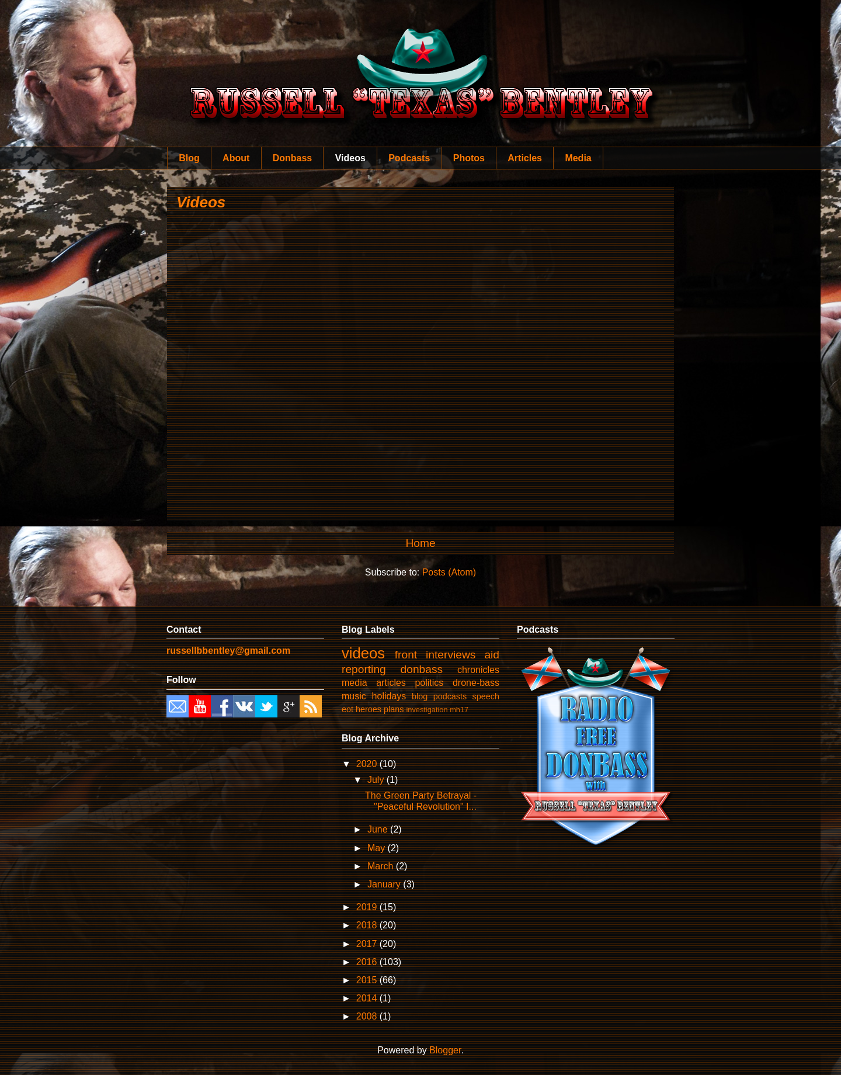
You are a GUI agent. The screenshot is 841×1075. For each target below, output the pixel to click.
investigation (426, 709)
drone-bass (476, 683)
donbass (422, 669)
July (377, 780)
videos (363, 653)
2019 (368, 907)
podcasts (450, 696)
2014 (368, 998)
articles (391, 683)
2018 (368, 925)
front (406, 655)
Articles (525, 158)
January (385, 884)
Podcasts (409, 158)
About (236, 158)
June (378, 829)
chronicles (478, 670)
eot (347, 709)
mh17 (459, 709)
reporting (364, 669)
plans (394, 709)
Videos (350, 158)
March (381, 866)
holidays (389, 696)
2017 (368, 944)
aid (491, 655)
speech (485, 696)
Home (420, 543)
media (354, 683)
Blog (189, 158)
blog (420, 696)
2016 (368, 962)
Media (578, 158)
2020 (368, 764)
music (354, 696)
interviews (450, 655)
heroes (368, 709)
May (377, 848)
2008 (368, 1016)
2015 (368, 980)
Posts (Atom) (449, 572)
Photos (469, 158)
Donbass (292, 158)
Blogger (445, 1050)
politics (429, 683)
